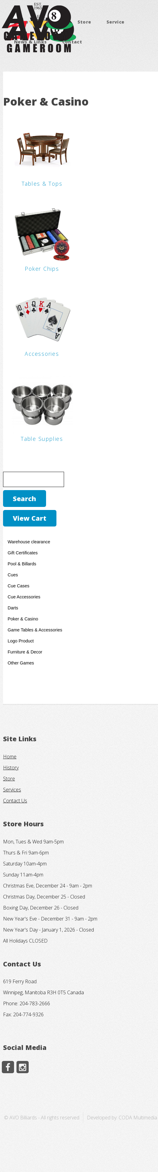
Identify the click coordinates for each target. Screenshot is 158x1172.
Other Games (21, 662)
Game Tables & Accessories (35, 629)
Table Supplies (42, 438)
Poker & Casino (23, 618)
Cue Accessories (24, 596)
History (11, 767)
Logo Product (21, 640)
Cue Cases (18, 585)
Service (115, 22)
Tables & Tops (42, 183)
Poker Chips (42, 268)
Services (12, 789)
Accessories (42, 353)
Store (84, 22)
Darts (13, 607)
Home (9, 756)
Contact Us (15, 800)
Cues (13, 574)
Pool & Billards (22, 563)
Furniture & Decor (25, 651)
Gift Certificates (23, 552)
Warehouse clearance (29, 541)
